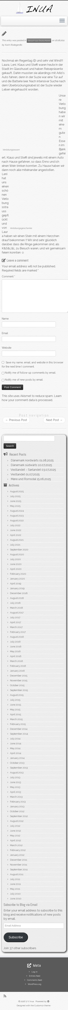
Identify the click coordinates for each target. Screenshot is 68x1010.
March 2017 (16, 627)
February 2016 (18, 666)
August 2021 (17, 540)
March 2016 (16, 661)
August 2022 (17, 520)
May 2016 (15, 651)
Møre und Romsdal (23, 479)
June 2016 (15, 646)
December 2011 (18, 859)
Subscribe (16, 937)
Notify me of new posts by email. (24, 379)
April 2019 (15, 583)
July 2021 (15, 544)
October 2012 (17, 811)
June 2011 (15, 884)
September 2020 (19, 549)
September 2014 (19, 733)
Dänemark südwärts (24, 465)
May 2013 (15, 787)
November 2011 (18, 864)
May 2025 (15, 506)
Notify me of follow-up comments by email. (30, 372)
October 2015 (17, 685)
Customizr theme (42, 1005)
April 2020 (16, 569)
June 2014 (15, 743)
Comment (8, 276)
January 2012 (17, 855)
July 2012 (15, 826)
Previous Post (16, 420)
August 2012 (17, 821)
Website (6, 347)
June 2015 (15, 704)
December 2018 (19, 593)
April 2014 (15, 753)
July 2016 (15, 641)
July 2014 (15, 738)
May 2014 (15, 748)
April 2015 (15, 714)
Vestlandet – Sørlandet (26, 469)
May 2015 (15, 709)
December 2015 (18, 675)
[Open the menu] (62, 21)
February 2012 (18, 850)
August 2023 (17, 515)
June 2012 (15, 830)
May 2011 (15, 889)
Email (5, 333)
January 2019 (17, 588)
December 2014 (18, 729)
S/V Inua (29, 1001)
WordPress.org (34, 984)
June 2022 (15, 530)
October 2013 (17, 763)
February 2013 (18, 801)
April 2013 (15, 792)
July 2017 (15, 617)
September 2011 (19, 869)
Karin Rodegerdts (13, 45)
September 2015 (19, 690)
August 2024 (17, 510)
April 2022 (15, 535)
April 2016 (15, 656)
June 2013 (15, 782)
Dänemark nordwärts (25, 460)
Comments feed (34, 980)
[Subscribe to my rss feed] (6, 996)
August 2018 (17, 598)
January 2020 (17, 578)
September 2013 (19, 767)
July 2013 (15, 777)
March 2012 (16, 845)
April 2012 (15, 840)
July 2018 (15, 603)
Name (5, 318)
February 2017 (18, 632)
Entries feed (34, 976)
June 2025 (15, 501)
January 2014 (17, 758)
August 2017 (17, 612)
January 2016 (17, 670)
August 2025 (17, 491)
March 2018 (16, 607)
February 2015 (18, 724)
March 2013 (16, 796)
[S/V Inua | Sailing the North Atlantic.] (34, 8)
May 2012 (15, 835)
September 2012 (19, 816)
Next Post (54, 420)
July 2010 (15, 893)
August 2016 (17, 637)
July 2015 (15, 700)
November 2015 (18, 680)
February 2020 (18, 574)
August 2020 (17, 554)
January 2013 (17, 806)
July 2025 (15, 496)
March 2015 (16, 719)
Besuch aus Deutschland (39, 40)
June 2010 (15, 898)
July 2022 (15, 525)
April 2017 (15, 622)
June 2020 (16, 564)
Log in (34, 972)
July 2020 (15, 559)
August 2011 (16, 874)
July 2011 (15, 879)
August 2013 (17, 772)
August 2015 (17, 695)
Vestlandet (18, 474)
